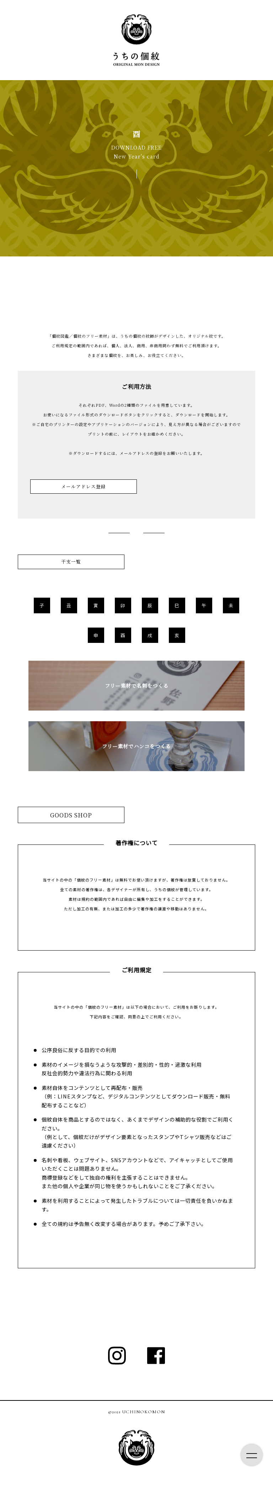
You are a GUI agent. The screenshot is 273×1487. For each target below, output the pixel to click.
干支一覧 (71, 561)
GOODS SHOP (71, 815)
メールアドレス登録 (83, 486)
